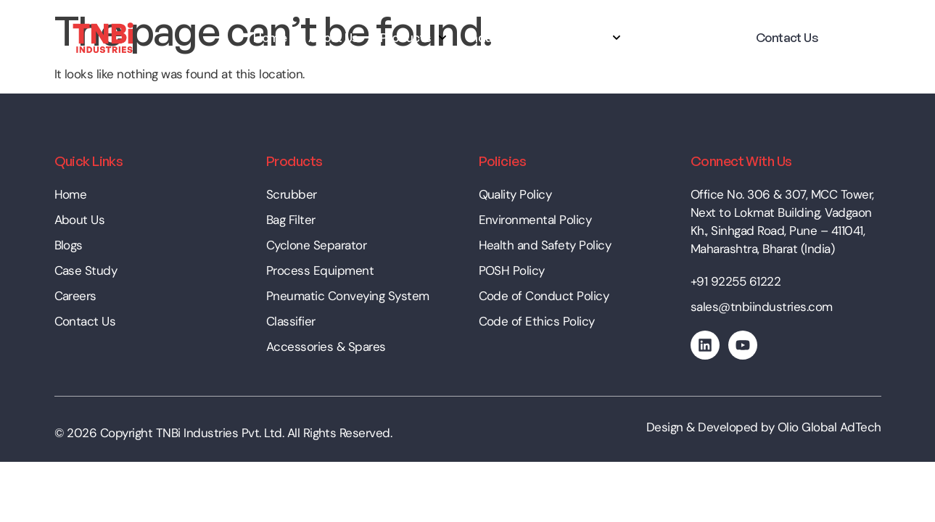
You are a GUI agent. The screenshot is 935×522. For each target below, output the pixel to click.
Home (270, 37)
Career (662, 37)
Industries (496, 37)
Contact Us (787, 37)
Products (413, 37)
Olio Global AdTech (829, 427)
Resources (583, 37)
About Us (333, 37)
